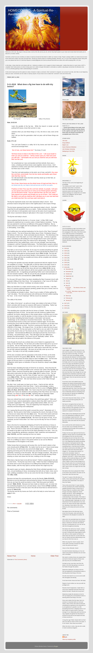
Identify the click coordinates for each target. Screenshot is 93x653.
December (69, 269)
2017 (65, 303)
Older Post (54, 556)
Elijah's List (65, 145)
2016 (65, 305)
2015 (65, 308)
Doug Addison (66, 142)
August (68, 278)
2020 (65, 262)
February (68, 298)
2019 (65, 264)
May (67, 285)
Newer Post (11, 556)
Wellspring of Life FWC (68, 151)
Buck (65, 637)
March (67, 295)
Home (33, 556)
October (68, 273)
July (67, 281)
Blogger (56, 646)
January (68, 300)
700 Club (64, 140)
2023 (65, 255)
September (69, 276)
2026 (65, 248)
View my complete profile (69, 639)
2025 (65, 250)
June (67, 283)
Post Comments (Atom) (20, 559)
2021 (65, 260)
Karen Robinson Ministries (69, 147)
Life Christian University (68, 149)
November (69, 271)
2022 (65, 257)
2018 (65, 267)
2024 (65, 253)
